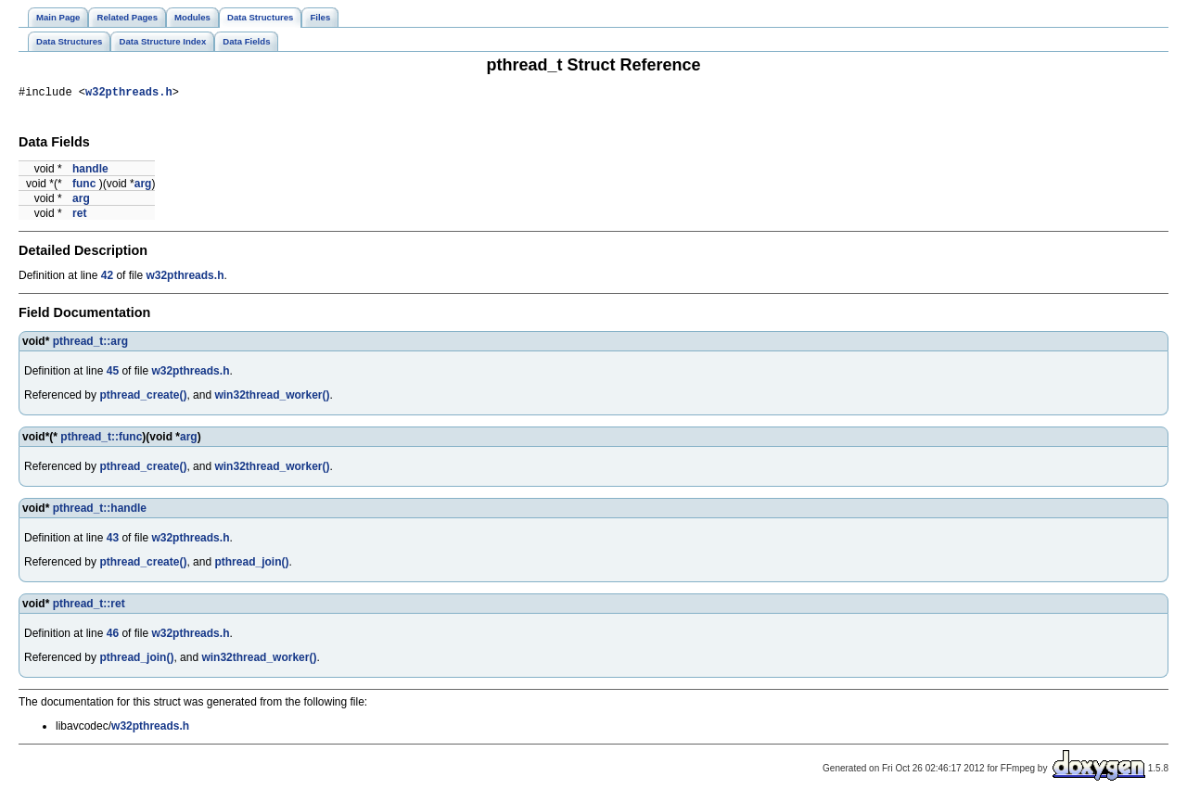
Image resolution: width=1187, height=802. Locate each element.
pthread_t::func (101, 439)
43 (113, 540)
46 (113, 636)
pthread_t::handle (100, 510)
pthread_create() (142, 397)
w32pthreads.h (128, 94)
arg (143, 186)
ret (79, 216)
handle (90, 171)
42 (107, 278)
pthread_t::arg (90, 343)
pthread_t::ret (89, 606)
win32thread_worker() (271, 397)
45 (113, 373)
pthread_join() (251, 564)
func (84, 186)
